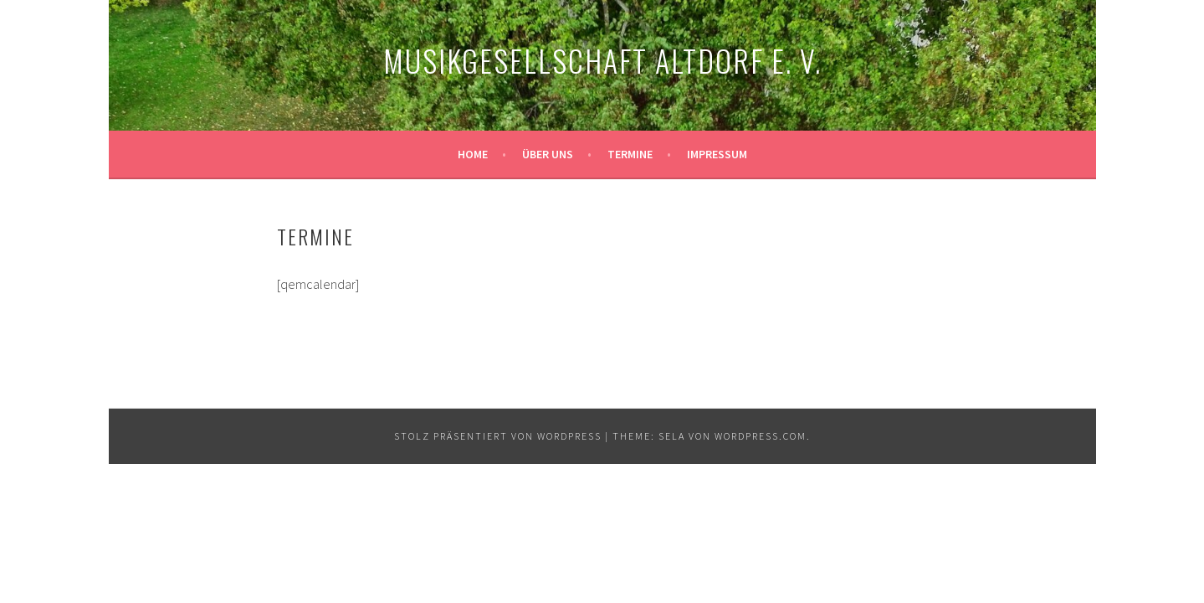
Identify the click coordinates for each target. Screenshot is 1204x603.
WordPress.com (761, 436)
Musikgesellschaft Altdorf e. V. (602, 60)
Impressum (717, 154)
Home (473, 154)
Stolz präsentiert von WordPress (498, 436)
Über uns (547, 154)
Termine (630, 154)
